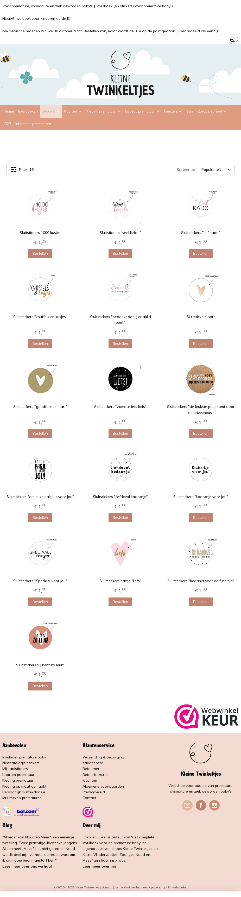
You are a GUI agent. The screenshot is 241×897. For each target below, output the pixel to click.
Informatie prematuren (33, 124)
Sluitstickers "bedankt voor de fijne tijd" (200, 580)
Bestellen (40, 253)
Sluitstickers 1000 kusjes (40, 232)
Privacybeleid (94, 792)
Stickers (51, 111)
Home (9, 111)
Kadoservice (93, 763)
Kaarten (73, 111)
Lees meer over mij (99, 866)
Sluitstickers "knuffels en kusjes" (40, 316)
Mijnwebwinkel (176, 887)
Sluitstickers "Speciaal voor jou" (40, 580)
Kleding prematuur (103, 111)
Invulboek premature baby (24, 757)
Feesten (173, 111)
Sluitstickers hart (201, 316)
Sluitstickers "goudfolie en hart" (40, 406)
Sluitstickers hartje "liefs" (120, 580)
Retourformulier (96, 774)
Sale (190, 111)
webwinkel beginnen (134, 887)
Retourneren (93, 768)
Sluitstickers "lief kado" (200, 232)
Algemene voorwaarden (103, 786)
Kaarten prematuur (18, 774)
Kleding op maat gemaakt (24, 786)
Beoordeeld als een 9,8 (199, 31)
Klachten (90, 780)
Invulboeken (28, 111)
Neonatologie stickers (21, 763)
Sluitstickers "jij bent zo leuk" (40, 664)
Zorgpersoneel (212, 111)
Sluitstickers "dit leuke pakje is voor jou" (40, 496)
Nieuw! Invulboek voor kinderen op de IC (36, 18)
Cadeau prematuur (142, 111)
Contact (89, 797)
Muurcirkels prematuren (22, 797)
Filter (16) (23, 169)
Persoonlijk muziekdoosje (23, 792)
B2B (7, 124)
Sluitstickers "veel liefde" (120, 232)
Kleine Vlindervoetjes (100, 854)
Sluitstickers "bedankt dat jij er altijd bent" (120, 319)
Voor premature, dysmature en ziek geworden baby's (47, 6)
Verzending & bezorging (103, 757)
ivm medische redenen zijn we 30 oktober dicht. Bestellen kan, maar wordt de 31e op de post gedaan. (89, 31)
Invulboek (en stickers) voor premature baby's (135, 6)
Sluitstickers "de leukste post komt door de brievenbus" (200, 409)
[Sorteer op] (215, 169)
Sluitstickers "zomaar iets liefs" (120, 406)
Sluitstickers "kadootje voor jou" (200, 496)
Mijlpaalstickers (15, 768)
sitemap (107, 887)
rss (117, 887)
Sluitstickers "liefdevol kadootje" (120, 496)
